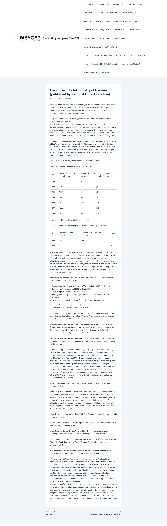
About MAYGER (89, 4)
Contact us (88, 13)
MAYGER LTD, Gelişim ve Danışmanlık (114, 47)
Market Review (118, 30)
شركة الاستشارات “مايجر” (93, 64)
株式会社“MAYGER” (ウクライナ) (117, 64)
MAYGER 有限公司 (91, 55)
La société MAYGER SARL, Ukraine (96, 30)
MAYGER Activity (90, 47)
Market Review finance (135, 38)
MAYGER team (136, 47)
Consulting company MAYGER (61, 34)
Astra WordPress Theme (107, 521)
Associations (103, 4)
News (103, 55)
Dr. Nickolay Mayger (127, 13)
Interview (141, 13)
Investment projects (91, 21)
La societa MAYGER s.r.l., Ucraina (114, 21)
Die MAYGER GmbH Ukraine (105, 13)
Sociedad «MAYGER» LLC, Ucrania (121, 55)
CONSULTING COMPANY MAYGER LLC (126, 4)
